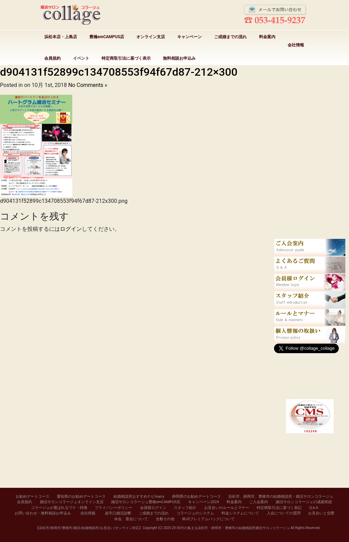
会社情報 (296, 45)
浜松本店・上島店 (60, 36)
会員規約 (52, 58)
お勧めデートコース (32, 496)
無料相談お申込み (179, 58)
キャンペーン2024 (203, 502)
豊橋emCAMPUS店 (106, 36)
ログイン (71, 229)
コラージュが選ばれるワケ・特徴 (59, 508)
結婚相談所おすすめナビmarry (138, 496)
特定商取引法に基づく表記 (279, 508)
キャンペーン (189, 36)
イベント (81, 58)
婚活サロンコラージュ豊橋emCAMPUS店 (145, 502)
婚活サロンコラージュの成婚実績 (304, 502)
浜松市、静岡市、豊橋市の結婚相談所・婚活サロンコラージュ (280, 496)
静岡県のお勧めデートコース (196, 496)
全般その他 (165, 519)
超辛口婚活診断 (118, 513)
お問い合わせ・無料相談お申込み (43, 513)
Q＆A (313, 508)
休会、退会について (131, 519)
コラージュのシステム (195, 513)
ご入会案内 (258, 502)
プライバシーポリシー (113, 508)
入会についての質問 (284, 513)
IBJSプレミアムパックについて (208, 519)
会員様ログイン (153, 508)
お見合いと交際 (321, 513)
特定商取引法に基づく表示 (126, 58)
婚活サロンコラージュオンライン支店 (72, 502)
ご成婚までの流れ (230, 36)
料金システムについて (240, 513)
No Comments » (87, 85)
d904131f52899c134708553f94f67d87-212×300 (119, 71)
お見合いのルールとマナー (226, 508)
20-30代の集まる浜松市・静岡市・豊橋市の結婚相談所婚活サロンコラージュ (230, 528)
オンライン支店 (150, 36)
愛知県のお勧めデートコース (81, 496)
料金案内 (267, 36)
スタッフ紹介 (185, 508)
